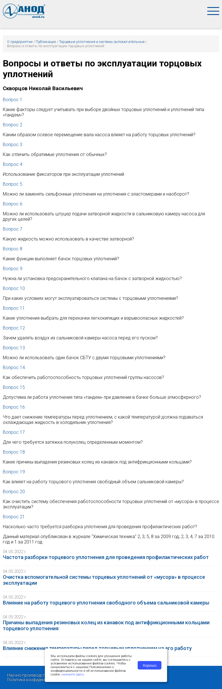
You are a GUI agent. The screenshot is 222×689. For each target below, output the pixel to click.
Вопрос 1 (12, 99)
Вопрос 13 (14, 347)
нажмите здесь (72, 674)
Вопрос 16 (14, 407)
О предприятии (20, 42)
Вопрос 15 (14, 387)
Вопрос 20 (14, 491)
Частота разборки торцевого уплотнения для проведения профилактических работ (106, 557)
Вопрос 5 (12, 184)
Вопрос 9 (12, 268)
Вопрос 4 (12, 164)
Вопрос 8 (12, 249)
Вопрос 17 (14, 432)
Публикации (46, 42)
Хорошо (149, 665)
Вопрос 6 (12, 204)
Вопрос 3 (12, 144)
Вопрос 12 (14, 328)
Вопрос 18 (14, 452)
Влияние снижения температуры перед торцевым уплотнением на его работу (97, 648)
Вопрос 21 (14, 516)
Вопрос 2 (12, 124)
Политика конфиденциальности (37, 679)
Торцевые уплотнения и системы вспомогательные (102, 42)
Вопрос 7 (12, 229)
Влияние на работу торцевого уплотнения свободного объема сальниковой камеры (106, 603)
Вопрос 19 (14, 471)
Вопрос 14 (14, 367)
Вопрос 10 (14, 288)
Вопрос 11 (14, 308)
